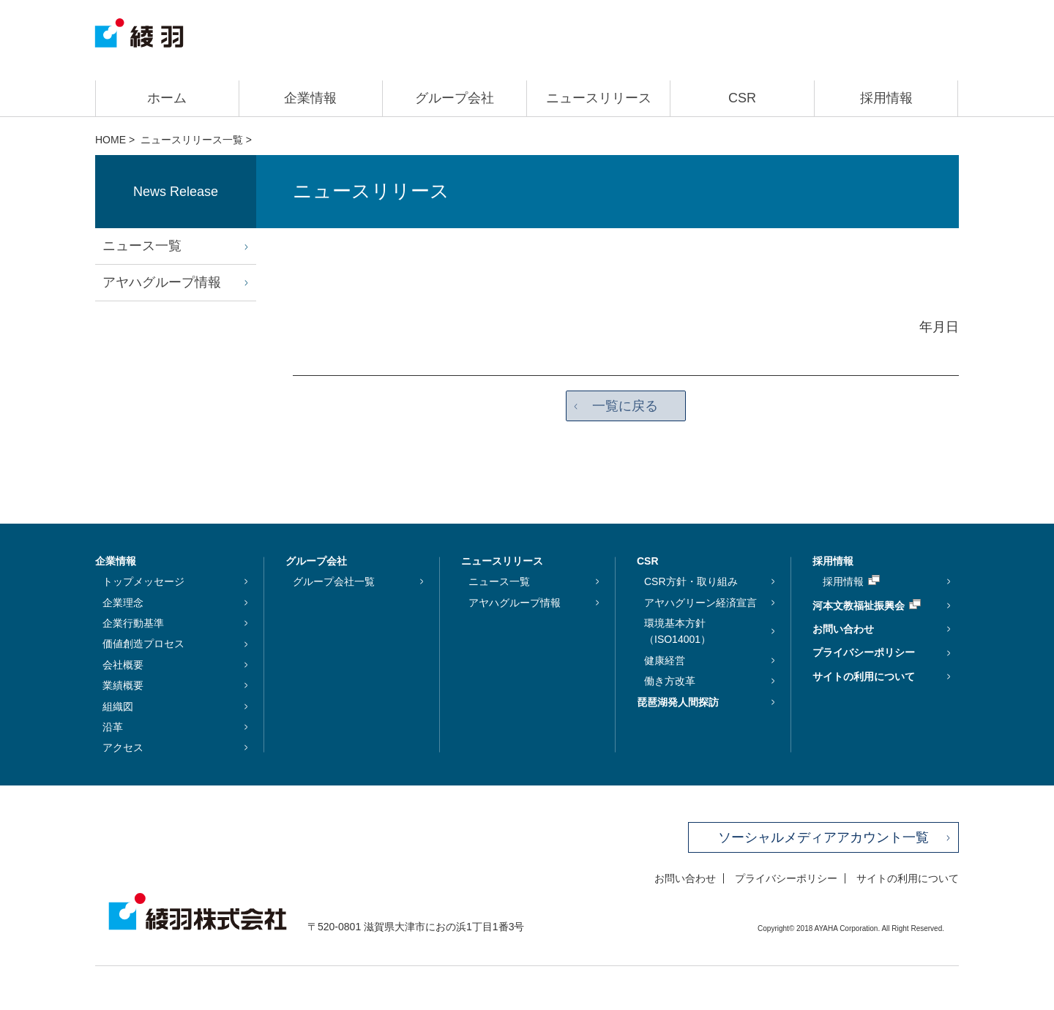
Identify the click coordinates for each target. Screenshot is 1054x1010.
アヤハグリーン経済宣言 (700, 602)
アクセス (122, 748)
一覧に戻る (626, 406)
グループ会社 (454, 98)
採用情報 (886, 98)
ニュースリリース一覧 (192, 140)
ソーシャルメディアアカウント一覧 (823, 837)
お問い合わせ (843, 630)
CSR (742, 98)
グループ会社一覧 (334, 582)
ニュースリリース (598, 98)
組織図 (117, 706)
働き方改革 (669, 681)
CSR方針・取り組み (691, 582)
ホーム (167, 98)
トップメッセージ (143, 582)
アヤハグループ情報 (161, 282)
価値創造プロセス (143, 644)
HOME (110, 140)
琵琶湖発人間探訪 (678, 702)
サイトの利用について (863, 676)
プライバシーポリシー (863, 653)
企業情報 (310, 98)
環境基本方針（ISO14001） (677, 632)
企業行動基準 (133, 624)
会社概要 (122, 665)
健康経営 (664, 660)
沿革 (112, 728)
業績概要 (122, 686)
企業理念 (122, 602)
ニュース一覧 (142, 245)
